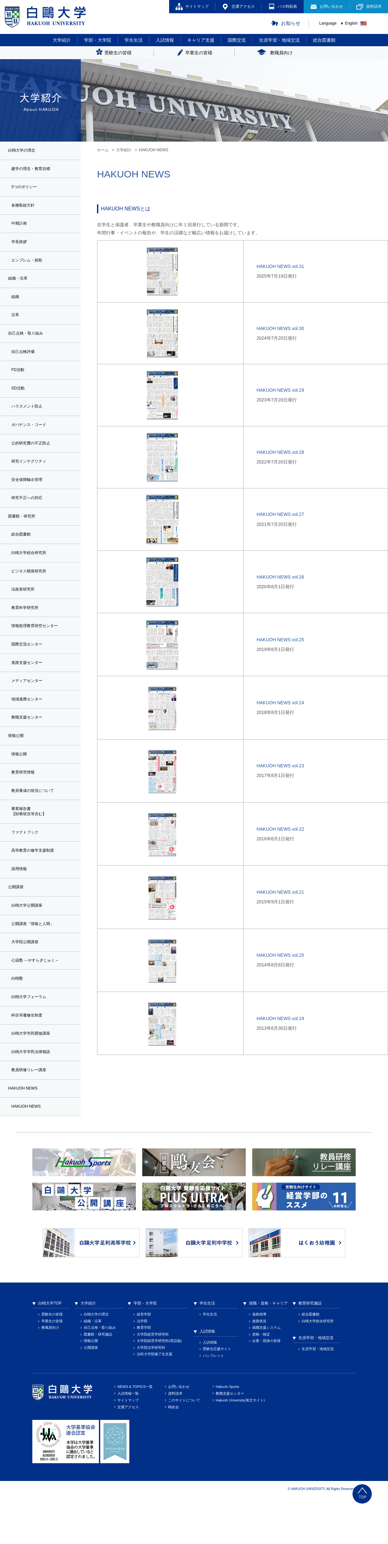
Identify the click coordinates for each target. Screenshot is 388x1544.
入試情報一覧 (128, 1439)
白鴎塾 (18, 1017)
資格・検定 (261, 1379)
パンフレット (213, 1401)
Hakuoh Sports (227, 1432)
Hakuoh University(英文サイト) (240, 1445)
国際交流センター (29, 667)
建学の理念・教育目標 (34, 170)
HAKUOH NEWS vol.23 (280, 765)
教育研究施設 (310, 1348)
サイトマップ (197, 6)
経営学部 (144, 1359)
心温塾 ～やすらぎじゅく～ (39, 998)
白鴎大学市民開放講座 (34, 1075)
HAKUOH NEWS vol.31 (280, 266)
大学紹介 (62, 40)
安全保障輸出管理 (29, 495)
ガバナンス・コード (31, 438)
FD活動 (19, 380)
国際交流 (237, 40)
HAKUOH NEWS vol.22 (280, 829)
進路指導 (259, 1359)
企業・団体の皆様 (266, 1386)
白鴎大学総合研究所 (31, 571)
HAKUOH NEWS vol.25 (280, 639)
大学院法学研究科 (151, 1393)
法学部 (142, 1366)
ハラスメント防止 (29, 418)
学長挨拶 (20, 246)
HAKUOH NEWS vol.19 (280, 1018)
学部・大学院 (97, 40)
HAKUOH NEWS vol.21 (280, 892)
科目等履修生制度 (29, 1056)
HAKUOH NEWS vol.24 (280, 702)
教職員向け (50, 1373)
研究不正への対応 (29, 514)
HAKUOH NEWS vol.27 (280, 514)
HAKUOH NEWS (28, 1151)
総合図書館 (324, 40)
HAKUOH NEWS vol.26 (280, 577)
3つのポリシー (26, 189)
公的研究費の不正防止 (34, 457)
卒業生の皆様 (52, 1366)
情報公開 (20, 782)
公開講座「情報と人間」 (36, 960)
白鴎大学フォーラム (31, 1036)
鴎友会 (173, 1452)
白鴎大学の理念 (96, 1359)
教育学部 (144, 1373)
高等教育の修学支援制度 (36, 883)
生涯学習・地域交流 (279, 40)
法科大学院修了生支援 (154, 1399)
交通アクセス (243, 6)
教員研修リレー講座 (31, 1113)
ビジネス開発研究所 (31, 590)
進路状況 (259, 1366)
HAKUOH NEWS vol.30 (280, 328)
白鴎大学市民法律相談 (34, 1094)
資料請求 (374, 6)
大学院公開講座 (27, 979)
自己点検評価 (24, 361)
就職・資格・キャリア (268, 1348)
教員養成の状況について (36, 820)
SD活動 (19, 399)
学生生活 (133, 40)
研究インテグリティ (31, 476)
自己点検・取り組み (100, 1373)
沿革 (15, 323)
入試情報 (165, 40)
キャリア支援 (200, 40)
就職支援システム (266, 1373)
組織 (15, 304)
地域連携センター (29, 725)
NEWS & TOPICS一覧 (135, 1432)
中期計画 (20, 227)
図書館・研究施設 (98, 1379)
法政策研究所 (24, 610)
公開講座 (91, 1393)
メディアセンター (29, 705)
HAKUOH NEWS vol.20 (280, 955)
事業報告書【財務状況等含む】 (31, 842)
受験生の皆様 (52, 1359)
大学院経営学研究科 (153, 1379)
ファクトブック (27, 864)
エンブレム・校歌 (29, 265)
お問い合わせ (331, 6)
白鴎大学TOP (49, 1348)
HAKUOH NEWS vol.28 (280, 452)
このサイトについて (184, 1445)
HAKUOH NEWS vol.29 (280, 390)
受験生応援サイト (217, 1394)
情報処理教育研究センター (38, 648)
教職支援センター (29, 744)
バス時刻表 (287, 6)
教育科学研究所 (27, 629)
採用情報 (20, 903)
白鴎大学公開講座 (29, 941)
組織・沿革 (93, 1366)
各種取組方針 (24, 208)
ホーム (103, 150)
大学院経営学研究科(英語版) (159, 1386)
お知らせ (290, 23)
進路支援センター (29, 686)
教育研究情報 (24, 801)
